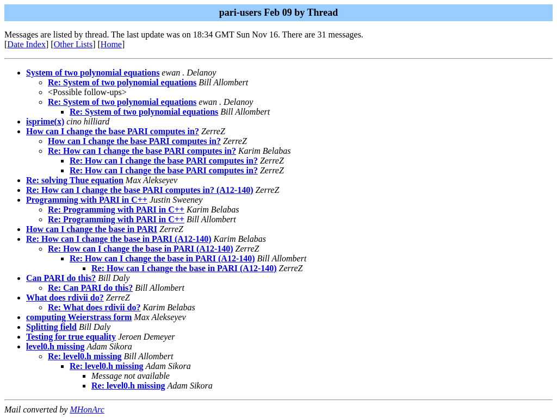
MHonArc (87, 409)
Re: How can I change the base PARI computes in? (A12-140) (139, 190)
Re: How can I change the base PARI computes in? (142, 150)
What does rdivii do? (65, 297)
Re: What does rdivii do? (94, 307)
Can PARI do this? (61, 278)
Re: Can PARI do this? (90, 287)
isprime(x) (45, 121)
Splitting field (51, 327)
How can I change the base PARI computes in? (112, 131)
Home (111, 44)
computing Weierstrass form (79, 317)
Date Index (26, 44)
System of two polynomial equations (92, 72)
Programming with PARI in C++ (86, 199)
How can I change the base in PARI (91, 229)
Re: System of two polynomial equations (122, 82)
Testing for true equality (71, 336)
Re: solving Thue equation (74, 180)
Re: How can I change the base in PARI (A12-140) (119, 238)
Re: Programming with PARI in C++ (116, 209)
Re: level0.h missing (85, 356)
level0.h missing (55, 346)
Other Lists (73, 44)
